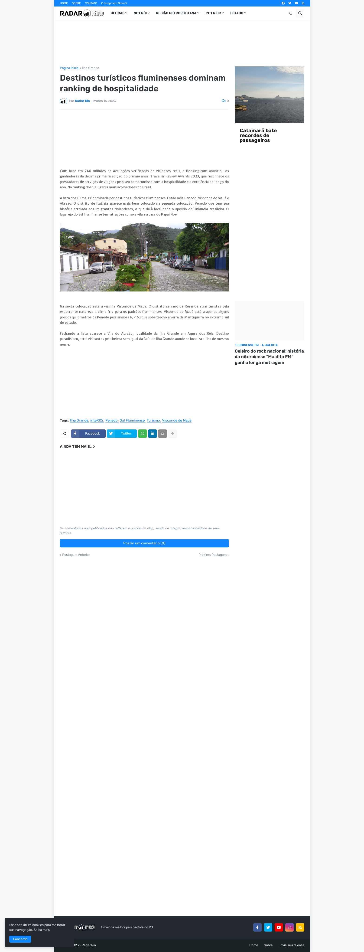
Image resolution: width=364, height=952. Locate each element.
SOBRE (76, 3)
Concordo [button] (20, 939)
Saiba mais (42, 930)
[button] (291, 13)
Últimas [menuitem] (117, 13)
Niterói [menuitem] (140, 13)
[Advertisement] (182, 43)
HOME (64, 3)
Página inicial (69, 68)
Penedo (111, 420)
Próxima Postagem (212, 554)
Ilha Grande (90, 68)
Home (253, 945)
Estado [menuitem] (236, 13)
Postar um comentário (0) (144, 543)
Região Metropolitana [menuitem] (176, 13)
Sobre (268, 945)
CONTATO (91, 3)
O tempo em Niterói (114, 3)
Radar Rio (89, 945)
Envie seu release (291, 945)
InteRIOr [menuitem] (213, 13)
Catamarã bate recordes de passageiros (258, 135)
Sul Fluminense (132, 420)
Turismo (153, 420)
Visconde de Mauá (177, 420)
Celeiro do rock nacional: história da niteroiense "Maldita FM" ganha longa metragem (269, 356)
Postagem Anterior (76, 554)
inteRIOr (96, 420)
